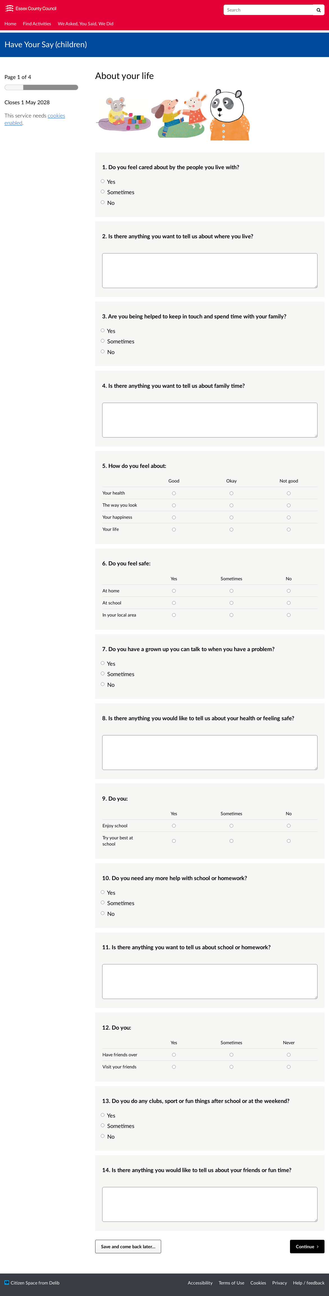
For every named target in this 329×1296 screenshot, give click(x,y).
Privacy (279, 1282)
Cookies (258, 1282)
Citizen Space (24, 1282)
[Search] (319, 9)
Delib (54, 1282)
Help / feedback (309, 1282)
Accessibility (200, 1282)
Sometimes (118, 192)
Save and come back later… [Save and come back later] (128, 1246)
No (108, 202)
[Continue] (307, 1246)
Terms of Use (231, 1282)
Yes (108, 181)
